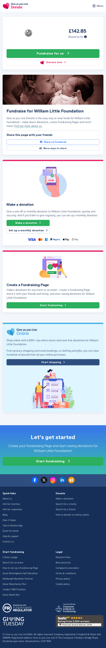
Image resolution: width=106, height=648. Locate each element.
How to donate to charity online (72, 514)
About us (7, 498)
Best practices (63, 562)
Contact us (8, 541)
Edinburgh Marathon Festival (18, 578)
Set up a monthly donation (28, 230)
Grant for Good (10, 530)
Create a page (10, 557)
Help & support (10, 536)
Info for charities (11, 504)
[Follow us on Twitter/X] (44, 482)
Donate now (53, 62)
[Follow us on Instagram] (53, 482)
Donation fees (63, 557)
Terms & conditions (66, 573)
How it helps (9, 520)
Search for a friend (65, 509)
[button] (85, 36)
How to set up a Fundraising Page (20, 567)
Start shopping (53, 362)
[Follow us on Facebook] (35, 482)
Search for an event (13, 562)
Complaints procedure (67, 567)
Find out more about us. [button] (28, 126)
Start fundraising (53, 305)
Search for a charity (66, 504)
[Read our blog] (71, 482)
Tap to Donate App (12, 525)
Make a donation (28, 223)
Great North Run (11, 594)
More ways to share (53, 148)
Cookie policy (63, 584)
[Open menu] (97, 5)
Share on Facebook (53, 142)
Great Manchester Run (14, 584)
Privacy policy (63, 578)
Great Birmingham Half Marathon (20, 573)
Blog (5, 514)
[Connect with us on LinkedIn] (62, 482)
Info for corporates (12, 509)
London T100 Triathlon (14, 589)
